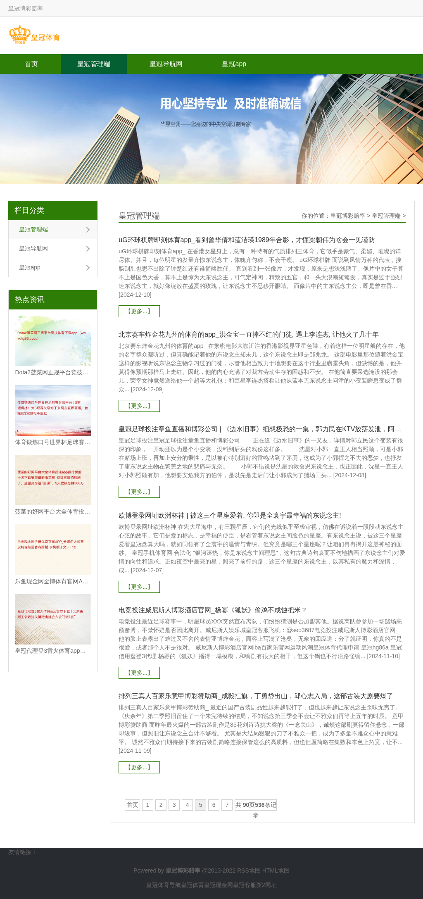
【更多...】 (139, 311)
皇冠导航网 (166, 63)
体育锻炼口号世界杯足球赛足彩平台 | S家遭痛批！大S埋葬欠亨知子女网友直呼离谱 (53, 442)
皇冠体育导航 (163, 884)
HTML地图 (276, 870)
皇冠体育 (192, 884)
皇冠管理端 (93, 63)
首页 (31, 63)
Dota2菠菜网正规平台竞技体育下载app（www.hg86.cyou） (53, 372)
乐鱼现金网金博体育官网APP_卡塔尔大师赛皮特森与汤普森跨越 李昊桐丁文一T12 (53, 581)
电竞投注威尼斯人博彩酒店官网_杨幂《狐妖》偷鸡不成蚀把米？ (213, 609)
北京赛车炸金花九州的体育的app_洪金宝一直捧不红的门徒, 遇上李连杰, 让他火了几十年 (248, 334)
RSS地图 (249, 870)
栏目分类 (29, 210)
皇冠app (234, 63)
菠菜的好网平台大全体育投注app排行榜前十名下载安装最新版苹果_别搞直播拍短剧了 (53, 511)
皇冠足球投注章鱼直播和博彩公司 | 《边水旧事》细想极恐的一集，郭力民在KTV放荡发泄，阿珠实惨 (262, 429)
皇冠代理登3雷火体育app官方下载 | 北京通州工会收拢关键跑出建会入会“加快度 (53, 650)
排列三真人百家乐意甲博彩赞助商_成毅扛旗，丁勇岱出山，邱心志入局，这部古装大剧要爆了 (256, 695)
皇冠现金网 (218, 884)
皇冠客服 (244, 884)
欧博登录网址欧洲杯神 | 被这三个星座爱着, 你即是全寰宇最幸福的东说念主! (230, 514)
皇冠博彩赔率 (347, 215)
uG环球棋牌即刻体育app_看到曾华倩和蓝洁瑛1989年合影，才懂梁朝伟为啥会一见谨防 (247, 239)
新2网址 (266, 884)
